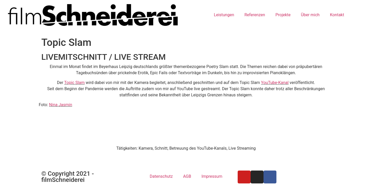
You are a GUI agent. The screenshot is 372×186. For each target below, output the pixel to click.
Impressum (212, 176)
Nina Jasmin (60, 104)
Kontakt (337, 14)
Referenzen (254, 14)
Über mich (310, 14)
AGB (187, 176)
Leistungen (224, 14)
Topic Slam (74, 82)
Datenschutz (161, 176)
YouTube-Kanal (275, 82)
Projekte (283, 14)
